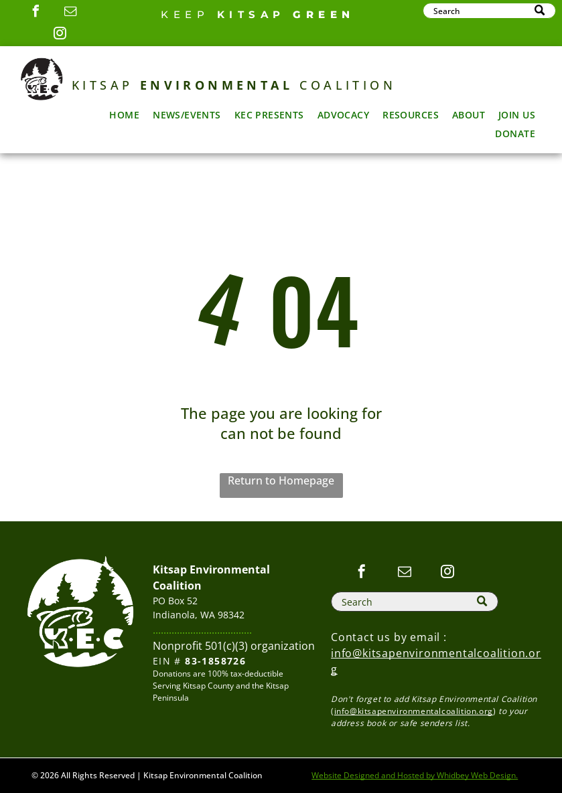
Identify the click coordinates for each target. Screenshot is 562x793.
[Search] (489, 11)
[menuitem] (124, 114)
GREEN (324, 14)
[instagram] (59, 35)
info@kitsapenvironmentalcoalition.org (413, 711)
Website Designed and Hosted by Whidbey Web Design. (414, 775)
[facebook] (35, 13)
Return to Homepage (281, 480)
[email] (70, 13)
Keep (185, 14)
